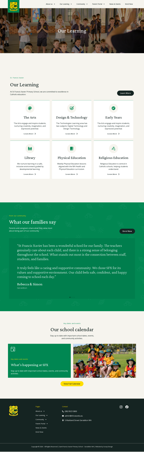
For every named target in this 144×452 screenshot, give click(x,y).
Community (82, 4)
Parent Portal (98, 4)
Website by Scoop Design (104, 447)
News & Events (115, 4)
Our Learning (66, 4)
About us (50, 4)
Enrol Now (129, 4)
